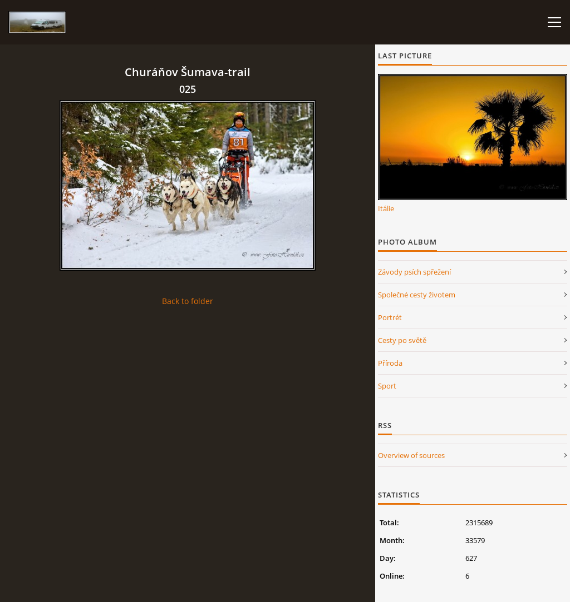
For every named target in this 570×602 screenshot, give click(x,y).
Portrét (390, 317)
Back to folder (187, 301)
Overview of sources (411, 455)
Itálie (386, 208)
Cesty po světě (402, 340)
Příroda (390, 363)
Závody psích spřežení (414, 272)
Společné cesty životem (416, 295)
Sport (387, 386)
